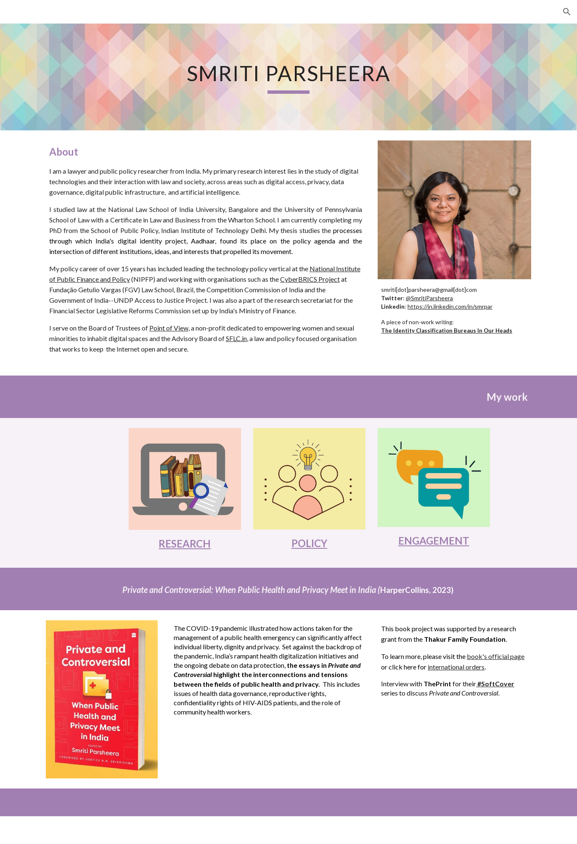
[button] (567, 12)
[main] (288, 77)
